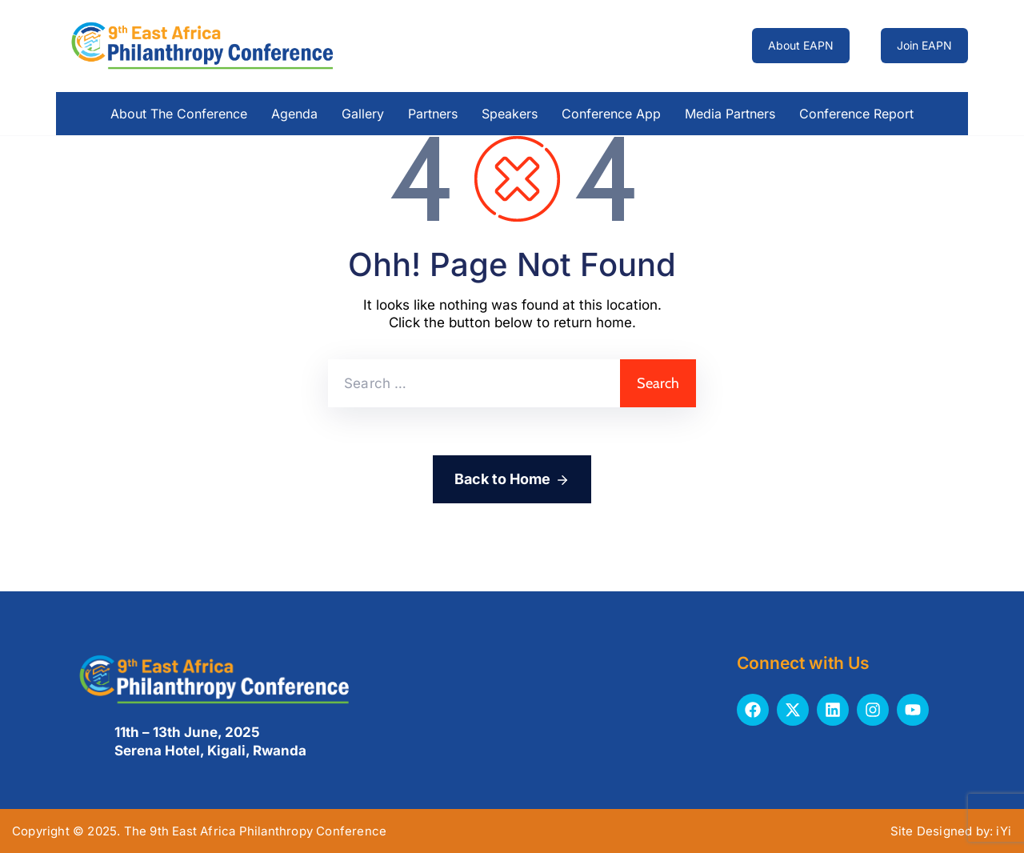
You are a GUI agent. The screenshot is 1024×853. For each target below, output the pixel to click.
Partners (433, 114)
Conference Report (856, 114)
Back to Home (512, 480)
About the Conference (178, 114)
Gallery (363, 114)
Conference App (611, 114)
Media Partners (730, 114)
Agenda (294, 114)
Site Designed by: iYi (950, 831)
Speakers (510, 114)
